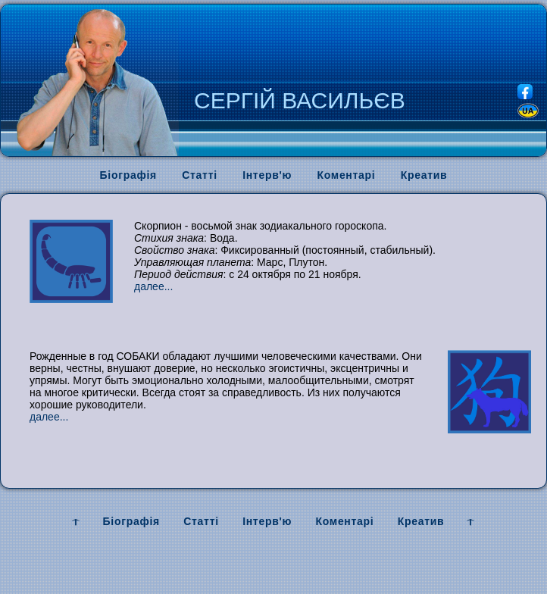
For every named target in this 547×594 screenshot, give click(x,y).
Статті (199, 175)
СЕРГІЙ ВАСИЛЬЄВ (299, 100)
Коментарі (346, 175)
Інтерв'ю (267, 175)
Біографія (128, 175)
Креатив (424, 175)
